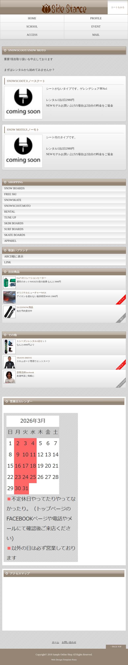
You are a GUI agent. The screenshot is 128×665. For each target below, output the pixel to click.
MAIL (96, 34)
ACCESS (32, 34)
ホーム (55, 642)
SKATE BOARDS (14, 235)
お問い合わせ (69, 642)
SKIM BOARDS (13, 223)
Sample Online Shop (62, 654)
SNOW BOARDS (14, 188)
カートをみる (117, 7)
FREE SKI (10, 194)
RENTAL (9, 211)
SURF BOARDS (13, 229)
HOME (32, 18)
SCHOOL (32, 26)
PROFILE (96, 18)
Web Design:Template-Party (64, 659)
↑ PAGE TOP (115, 647)
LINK (7, 262)
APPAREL (10, 240)
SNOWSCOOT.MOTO (17, 205)
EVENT (96, 26)
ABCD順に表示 (13, 256)
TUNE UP (10, 217)
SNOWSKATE (12, 200)
